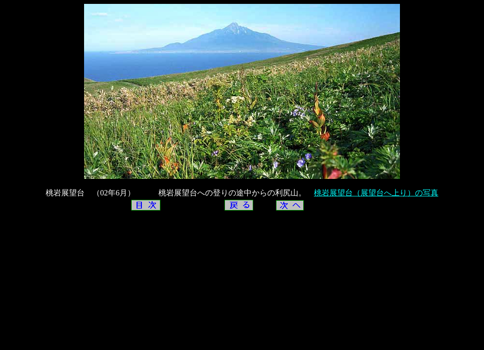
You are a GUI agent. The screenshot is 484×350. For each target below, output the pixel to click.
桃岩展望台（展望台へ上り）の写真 (376, 193)
